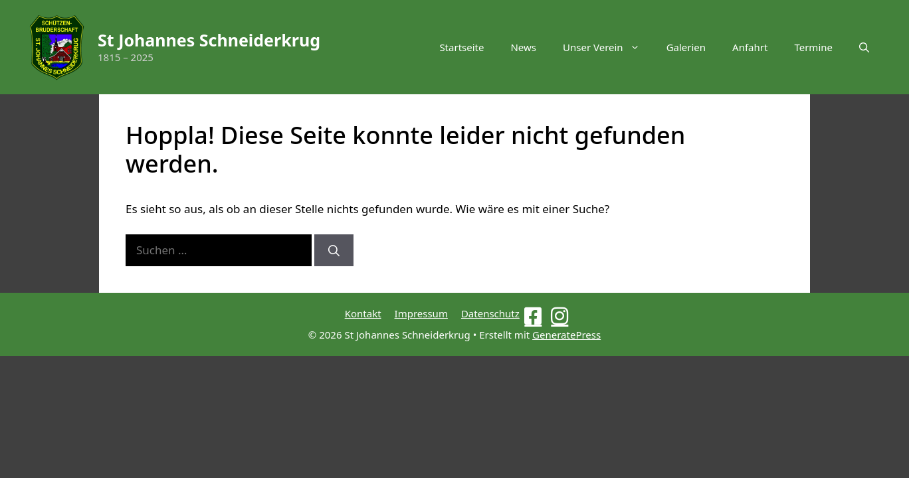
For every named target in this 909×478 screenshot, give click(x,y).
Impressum (421, 313)
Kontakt (363, 313)
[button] (864, 47)
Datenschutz (490, 313)
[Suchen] (334, 250)
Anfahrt (749, 47)
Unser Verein (608, 47)
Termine (813, 47)
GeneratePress (566, 334)
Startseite (461, 47)
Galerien (686, 47)
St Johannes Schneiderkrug (209, 40)
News (523, 47)
